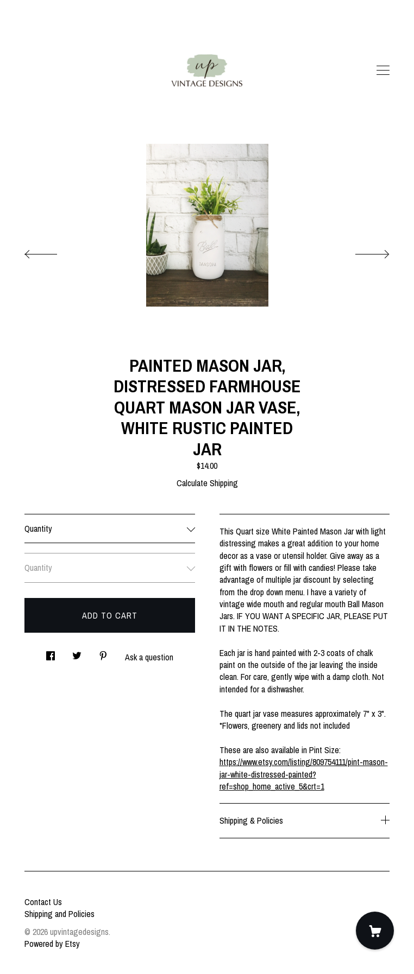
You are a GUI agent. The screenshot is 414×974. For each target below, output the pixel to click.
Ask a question (149, 657)
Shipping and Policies (59, 914)
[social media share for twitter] (76, 652)
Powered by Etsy (52, 944)
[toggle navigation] (383, 70)
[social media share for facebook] (50, 652)
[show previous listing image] (51, 251)
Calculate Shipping (207, 483)
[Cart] (375, 931)
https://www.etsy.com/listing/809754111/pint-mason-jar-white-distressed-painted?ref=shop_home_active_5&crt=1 (303, 774)
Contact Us (43, 902)
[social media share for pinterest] (103, 652)
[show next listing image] (362, 251)
